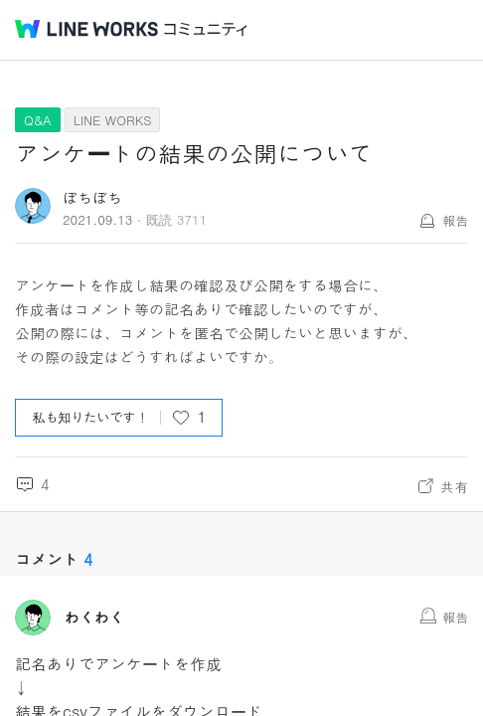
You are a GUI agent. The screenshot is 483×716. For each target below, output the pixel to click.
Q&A (38, 119)
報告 (455, 220)
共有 (454, 486)
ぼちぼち (92, 197)
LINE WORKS (113, 119)
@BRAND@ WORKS (86, 29)
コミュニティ (205, 29)
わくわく (94, 617)
